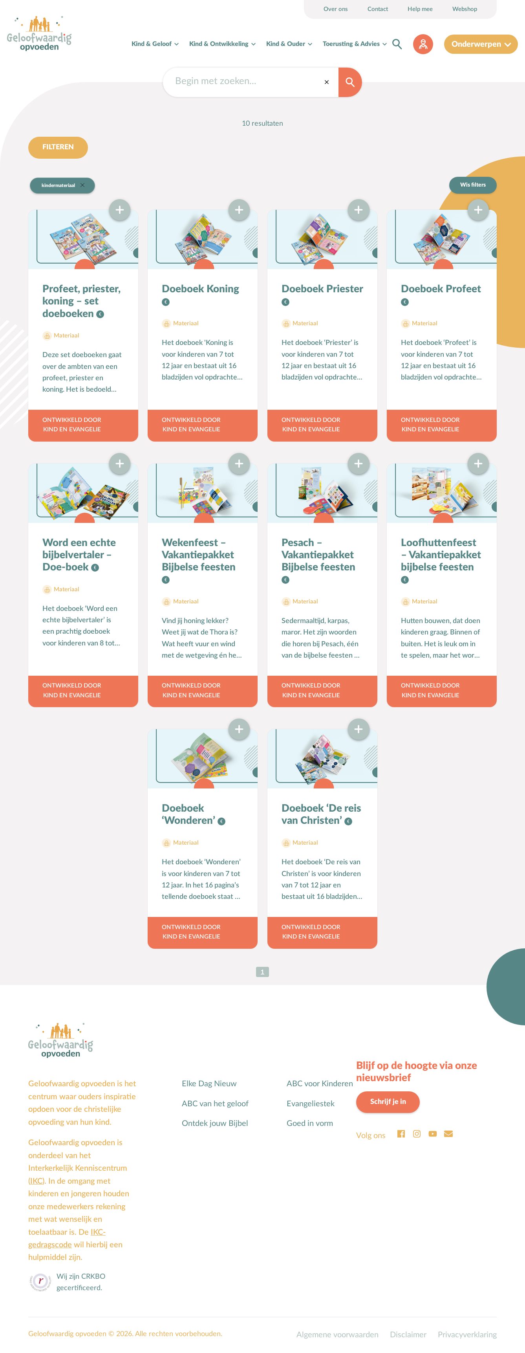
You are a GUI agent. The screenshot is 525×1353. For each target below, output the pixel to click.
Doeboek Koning (200, 289)
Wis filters (473, 185)
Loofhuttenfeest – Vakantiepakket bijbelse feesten (441, 555)
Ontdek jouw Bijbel (215, 1124)
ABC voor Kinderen (320, 1084)
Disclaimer (408, 1335)
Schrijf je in (388, 1102)
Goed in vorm (310, 1124)
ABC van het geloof (215, 1104)
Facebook (401, 1134)
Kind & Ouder (285, 44)
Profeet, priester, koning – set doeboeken (81, 301)
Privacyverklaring (467, 1335)
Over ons (336, 9)
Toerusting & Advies (351, 44)
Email (448, 1134)
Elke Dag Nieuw (209, 1084)
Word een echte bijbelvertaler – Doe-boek (79, 555)
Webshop (464, 9)
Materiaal (66, 336)
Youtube (432, 1134)
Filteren (58, 147)
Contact (378, 9)
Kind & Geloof (152, 44)
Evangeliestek (311, 1104)
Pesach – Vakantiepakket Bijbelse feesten (318, 555)
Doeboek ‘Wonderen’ (190, 815)
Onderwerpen (476, 44)
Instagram (417, 1134)
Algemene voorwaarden (337, 1335)
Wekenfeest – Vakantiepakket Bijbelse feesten (199, 555)
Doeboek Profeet (441, 289)
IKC (36, 1182)
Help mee (420, 9)
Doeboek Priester (322, 289)
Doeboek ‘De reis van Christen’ (321, 815)
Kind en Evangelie (72, 430)
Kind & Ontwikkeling (219, 44)
